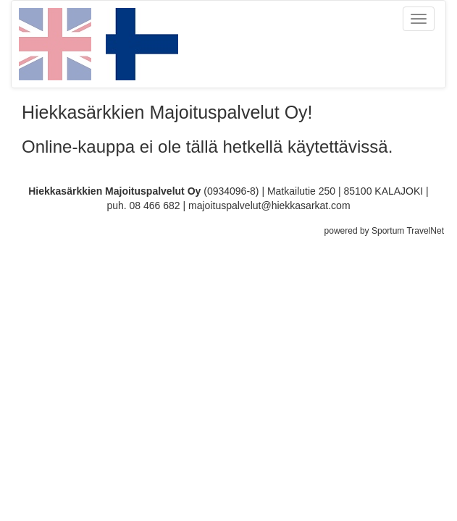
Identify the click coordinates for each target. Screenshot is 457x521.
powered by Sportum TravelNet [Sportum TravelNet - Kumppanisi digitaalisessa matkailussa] (384, 231)
